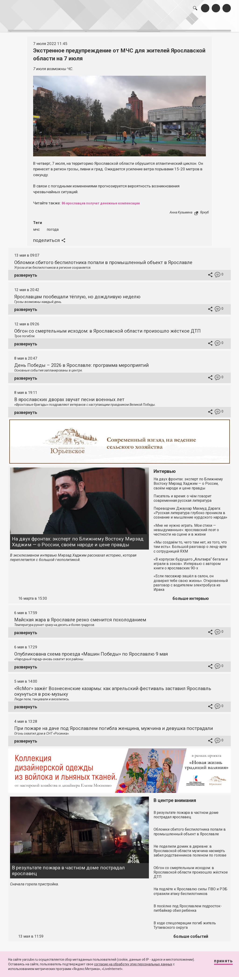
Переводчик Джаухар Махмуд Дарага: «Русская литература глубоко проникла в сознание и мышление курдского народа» (190, 509)
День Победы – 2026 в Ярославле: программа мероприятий (81, 361)
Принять (219, 963)
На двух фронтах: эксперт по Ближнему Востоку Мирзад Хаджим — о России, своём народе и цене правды (78, 538)
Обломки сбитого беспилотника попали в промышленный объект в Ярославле (103, 258)
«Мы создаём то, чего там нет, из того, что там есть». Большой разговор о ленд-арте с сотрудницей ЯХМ (190, 543)
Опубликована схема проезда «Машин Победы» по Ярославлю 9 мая (91, 650)
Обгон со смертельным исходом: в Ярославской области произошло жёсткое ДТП (107, 327)
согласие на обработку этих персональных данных (133, 964)
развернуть (25, 271)
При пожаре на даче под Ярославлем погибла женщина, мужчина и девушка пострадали (113, 724)
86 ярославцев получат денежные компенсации (109, 199)
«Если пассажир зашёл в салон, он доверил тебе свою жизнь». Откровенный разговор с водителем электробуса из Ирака (191, 579)
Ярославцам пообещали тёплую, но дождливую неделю (77, 293)
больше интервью (190, 594)
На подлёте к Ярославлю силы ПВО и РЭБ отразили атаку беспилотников (190, 887)
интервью (110, 23)
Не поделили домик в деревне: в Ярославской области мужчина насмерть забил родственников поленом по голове (190, 846)
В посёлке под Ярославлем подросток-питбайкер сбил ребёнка (188, 904)
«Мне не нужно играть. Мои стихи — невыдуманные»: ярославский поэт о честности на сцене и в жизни (186, 526)
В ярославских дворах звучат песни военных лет (69, 396)
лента (63, 23)
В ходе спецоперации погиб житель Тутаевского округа (185, 921)
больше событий (190, 932)
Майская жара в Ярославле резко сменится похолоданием (80, 616)
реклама (212, 23)
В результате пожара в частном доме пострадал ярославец (68, 866)
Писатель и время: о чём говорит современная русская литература (182, 494)
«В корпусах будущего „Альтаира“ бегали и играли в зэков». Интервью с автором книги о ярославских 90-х (191, 559)
